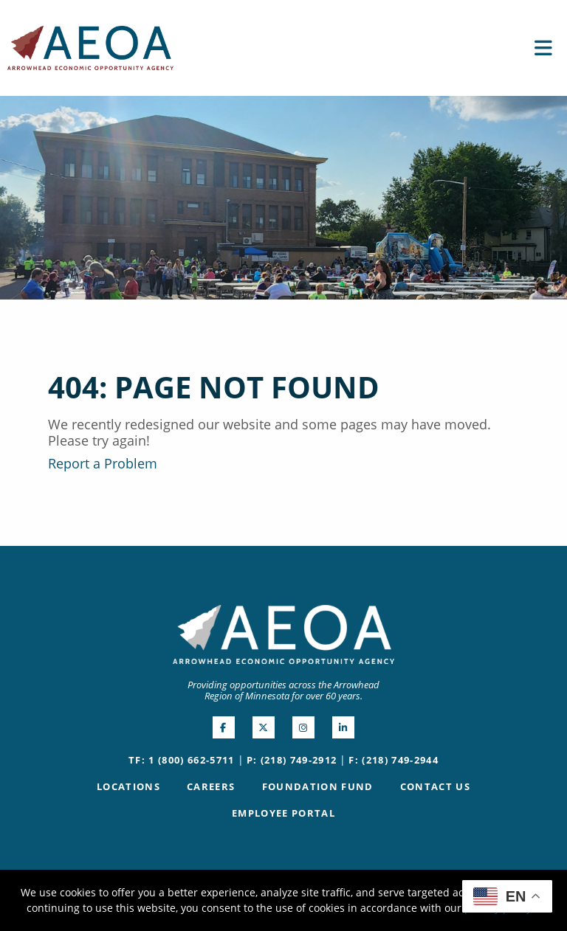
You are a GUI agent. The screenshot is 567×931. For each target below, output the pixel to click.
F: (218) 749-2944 (393, 759)
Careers (211, 786)
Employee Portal (283, 813)
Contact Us (435, 786)
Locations (128, 786)
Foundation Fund (318, 786)
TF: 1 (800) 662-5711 (181, 759)
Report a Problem (102, 463)
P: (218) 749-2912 (292, 759)
